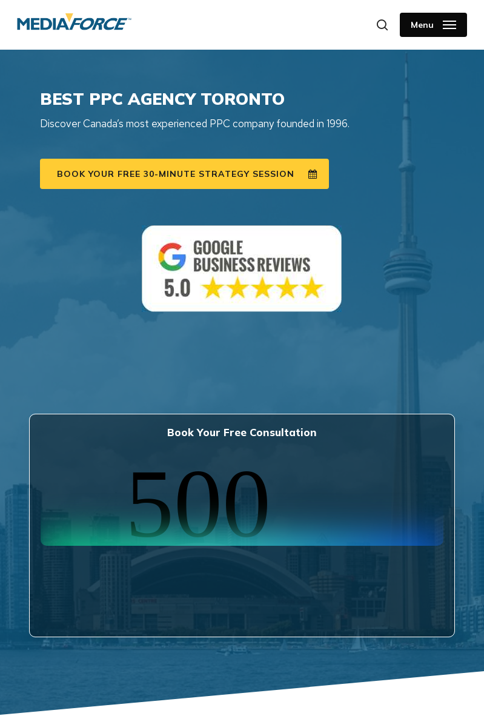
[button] (433, 25)
